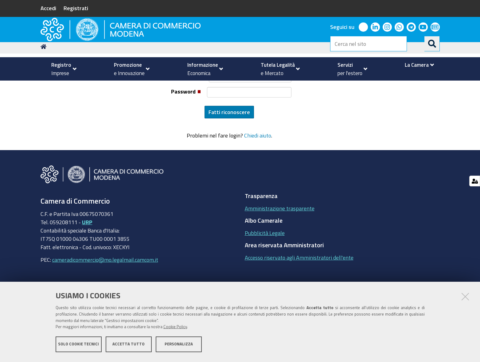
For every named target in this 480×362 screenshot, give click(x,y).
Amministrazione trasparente (279, 249)
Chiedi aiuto (257, 176)
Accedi (48, 8)
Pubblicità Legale (265, 273)
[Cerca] (432, 43)
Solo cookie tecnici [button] (78, 346)
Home (45, 87)
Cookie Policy (175, 329)
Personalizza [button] (179, 346)
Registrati (76, 8)
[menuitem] (61, 69)
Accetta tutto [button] (128, 346)
